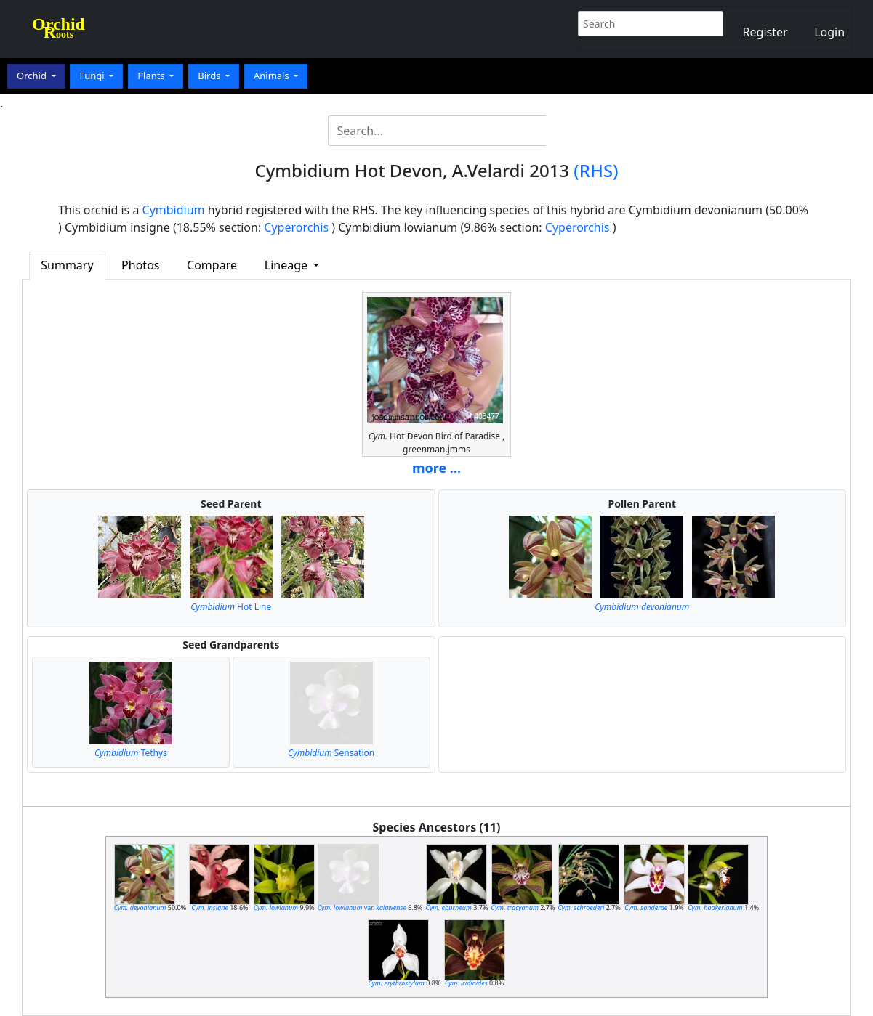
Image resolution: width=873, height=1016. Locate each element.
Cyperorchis (296, 227)
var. (362, 907)
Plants (152, 75)
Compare (212, 265)
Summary (67, 265)
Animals (272, 75)
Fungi (93, 75)
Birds (210, 75)
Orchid (33, 75)
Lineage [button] (287, 265)
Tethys (130, 753)
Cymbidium (173, 210)
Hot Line (230, 607)
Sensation (331, 753)
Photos (140, 265)
